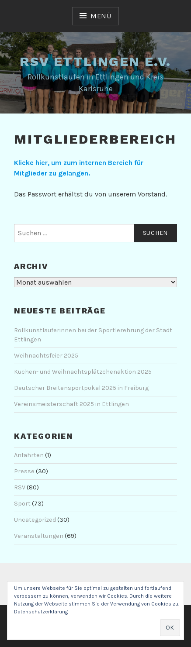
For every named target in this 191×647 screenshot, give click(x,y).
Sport (22, 503)
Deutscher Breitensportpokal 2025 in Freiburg (81, 388)
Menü (100, 16)
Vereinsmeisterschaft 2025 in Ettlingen (71, 404)
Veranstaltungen (38, 536)
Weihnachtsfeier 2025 (46, 355)
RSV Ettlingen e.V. (95, 61)
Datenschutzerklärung (41, 612)
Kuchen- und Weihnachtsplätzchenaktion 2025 (83, 371)
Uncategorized (35, 519)
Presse (24, 471)
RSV (19, 487)
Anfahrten (29, 455)
